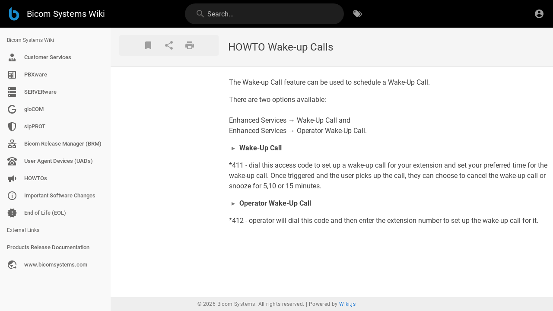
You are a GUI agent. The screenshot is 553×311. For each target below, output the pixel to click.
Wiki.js (347, 304)
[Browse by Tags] (357, 13)
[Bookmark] (148, 45)
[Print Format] (189, 45)
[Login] (539, 13)
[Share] (169, 45)
